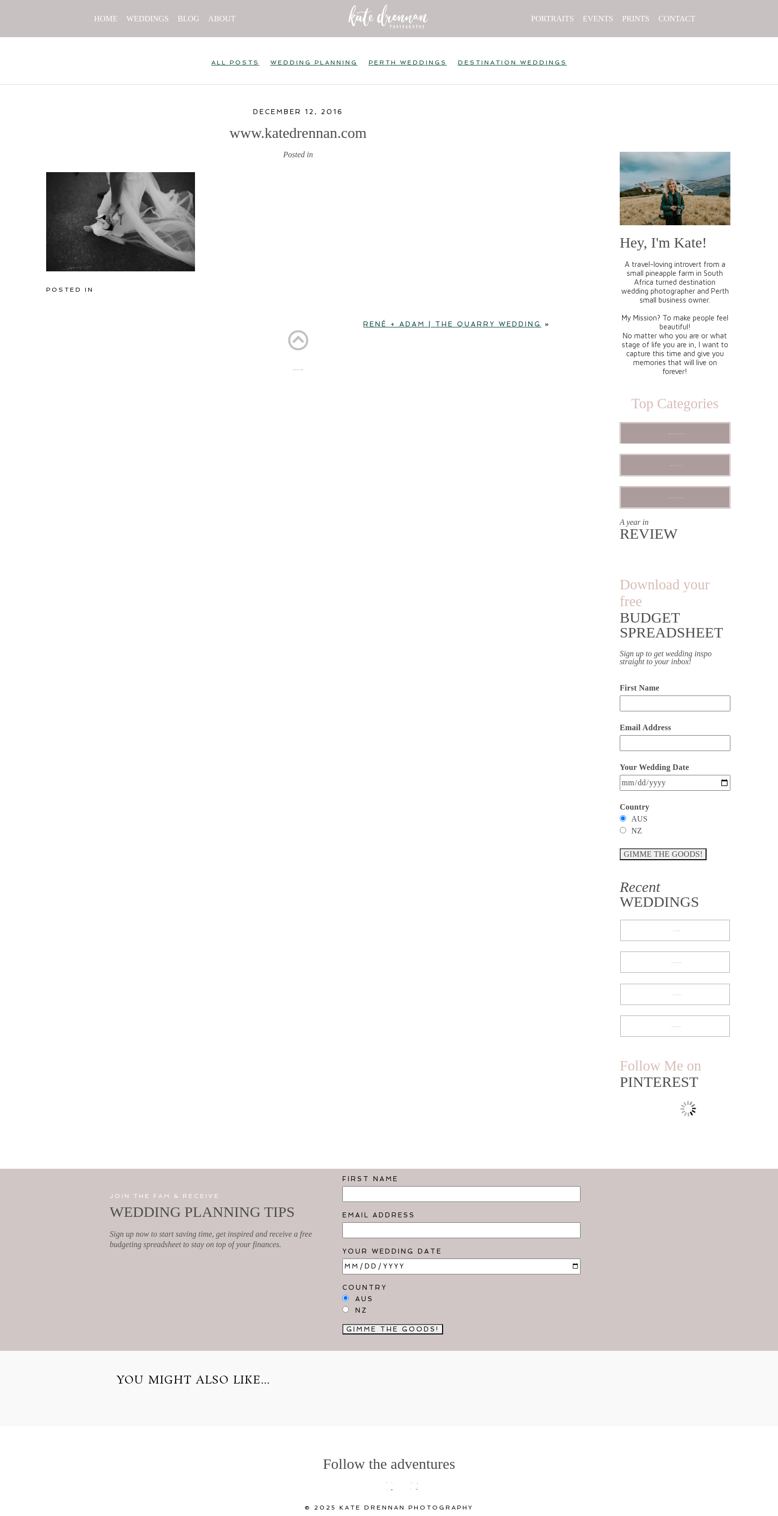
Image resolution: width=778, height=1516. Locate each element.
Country (634, 807)
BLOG (188, 18)
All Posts (235, 62)
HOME (106, 18)
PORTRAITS (552, 18)
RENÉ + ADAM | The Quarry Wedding (452, 324)
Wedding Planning (314, 62)
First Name (639, 688)
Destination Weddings (512, 62)
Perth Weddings (408, 62)
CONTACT (676, 18)
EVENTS (598, 18)
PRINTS (635, 18)
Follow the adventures (389, 1463)
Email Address (645, 727)
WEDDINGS (148, 18)
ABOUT (222, 18)
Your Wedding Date (654, 767)
